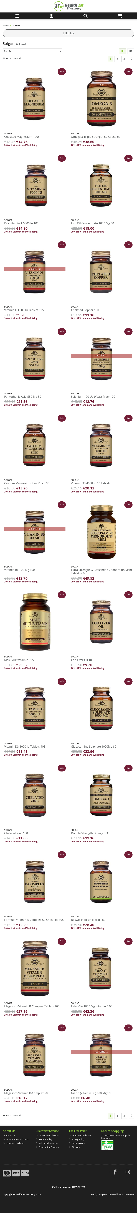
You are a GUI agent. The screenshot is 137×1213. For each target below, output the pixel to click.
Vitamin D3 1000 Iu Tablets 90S (24, 747)
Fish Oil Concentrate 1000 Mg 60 (92, 223)
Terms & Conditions (80, 1135)
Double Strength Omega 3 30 (90, 833)
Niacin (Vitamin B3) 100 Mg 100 (91, 1093)
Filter (68, 33)
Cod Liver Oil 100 (82, 660)
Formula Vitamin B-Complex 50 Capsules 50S (34, 920)
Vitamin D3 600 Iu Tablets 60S (24, 310)
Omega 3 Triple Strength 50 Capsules (95, 137)
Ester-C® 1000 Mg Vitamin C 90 (91, 1006)
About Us (9, 1135)
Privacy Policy (77, 1139)
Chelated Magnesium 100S (22, 137)
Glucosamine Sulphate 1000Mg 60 (93, 747)
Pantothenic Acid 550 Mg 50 (22, 397)
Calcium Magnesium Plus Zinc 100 (26, 483)
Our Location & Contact (16, 1139)
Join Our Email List (13, 1143)
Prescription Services (47, 1147)
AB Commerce (127, 1194)
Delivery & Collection (47, 1135)
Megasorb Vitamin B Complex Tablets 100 (31, 1006)
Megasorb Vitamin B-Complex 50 (26, 1093)
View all (17, 58)
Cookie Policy (77, 1143)
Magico (102, 1194)
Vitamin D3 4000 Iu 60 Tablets (90, 483)
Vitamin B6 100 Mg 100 (19, 570)
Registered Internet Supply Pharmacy (115, 1136)
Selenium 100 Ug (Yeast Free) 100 (93, 397)
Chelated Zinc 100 (16, 833)
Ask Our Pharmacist (47, 1143)
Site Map (74, 1147)
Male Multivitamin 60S (19, 660)
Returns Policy (44, 1139)
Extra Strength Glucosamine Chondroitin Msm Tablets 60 (101, 571)
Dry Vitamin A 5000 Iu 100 (21, 223)
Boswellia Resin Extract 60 (88, 920)
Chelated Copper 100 (85, 310)
